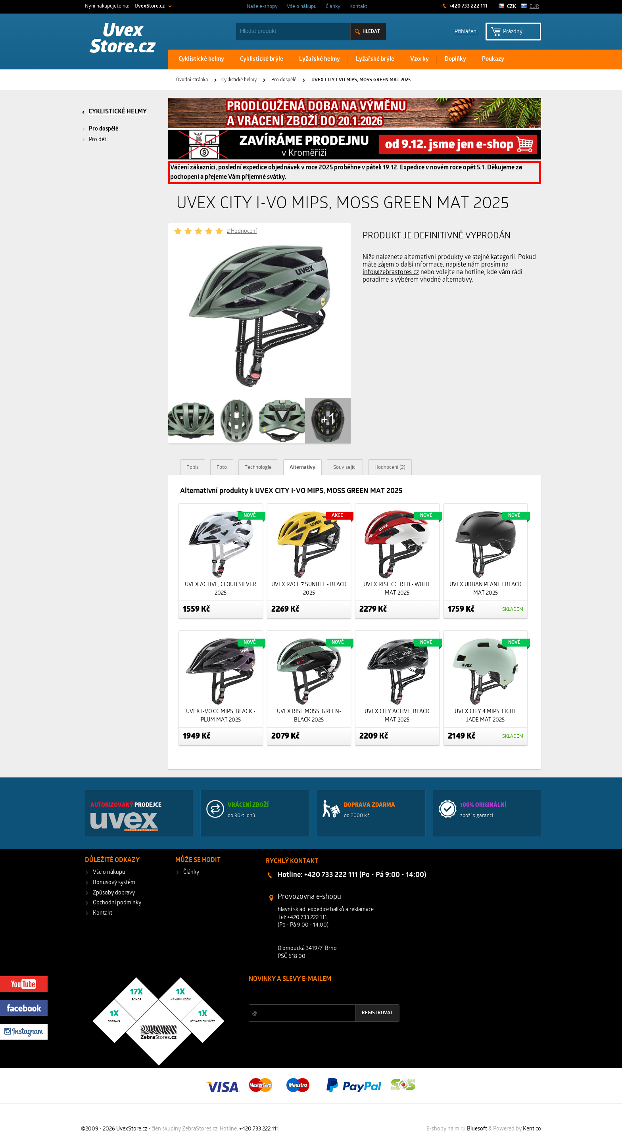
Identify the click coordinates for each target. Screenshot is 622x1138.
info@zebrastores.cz (391, 272)
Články (333, 6)
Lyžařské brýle (375, 59)
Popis (192, 467)
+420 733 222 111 (468, 6)
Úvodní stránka (192, 80)
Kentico (532, 1129)
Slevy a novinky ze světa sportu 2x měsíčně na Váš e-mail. (316, 994)
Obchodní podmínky (117, 903)
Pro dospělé (283, 80)
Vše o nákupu (302, 6)
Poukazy (493, 59)
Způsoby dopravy (114, 893)
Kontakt (358, 6)
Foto (222, 467)
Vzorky (419, 59)
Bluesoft (477, 1129)
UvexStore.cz (149, 6)
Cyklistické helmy (201, 59)
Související (345, 467)
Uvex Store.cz (123, 40)
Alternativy (302, 467)
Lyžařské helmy (319, 59)
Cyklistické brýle (261, 59)
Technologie (258, 467)
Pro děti (98, 140)
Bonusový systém (114, 883)
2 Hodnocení (242, 231)
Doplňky (455, 59)
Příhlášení (466, 31)
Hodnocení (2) (389, 467)
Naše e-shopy (262, 6)
